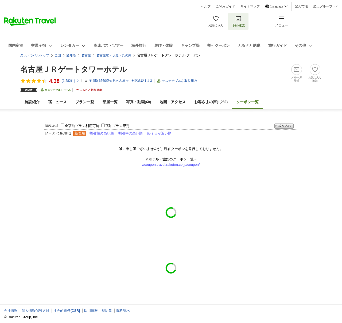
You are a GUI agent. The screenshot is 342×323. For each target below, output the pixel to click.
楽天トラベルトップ (34, 55)
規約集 (107, 311)
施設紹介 (32, 102)
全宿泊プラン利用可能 (82, 126)
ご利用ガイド (225, 6)
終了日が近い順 (159, 133)
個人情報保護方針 (35, 311)
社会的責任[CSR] (66, 311)
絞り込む (284, 126)
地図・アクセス (173, 102)
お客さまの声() (211, 102)
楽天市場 (301, 6)
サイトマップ (250, 6)
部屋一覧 (110, 102)
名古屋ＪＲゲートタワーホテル (73, 69)
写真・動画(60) (138, 102)
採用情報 (91, 311)
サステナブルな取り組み (179, 81)
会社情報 (11, 311)
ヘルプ (206, 6)
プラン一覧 (84, 102)
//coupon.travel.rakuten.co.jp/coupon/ (171, 165)
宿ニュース (57, 102)
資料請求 (123, 311)
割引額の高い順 (102, 133)
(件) (70, 80)
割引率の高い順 (130, 133)
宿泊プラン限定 (117, 126)
